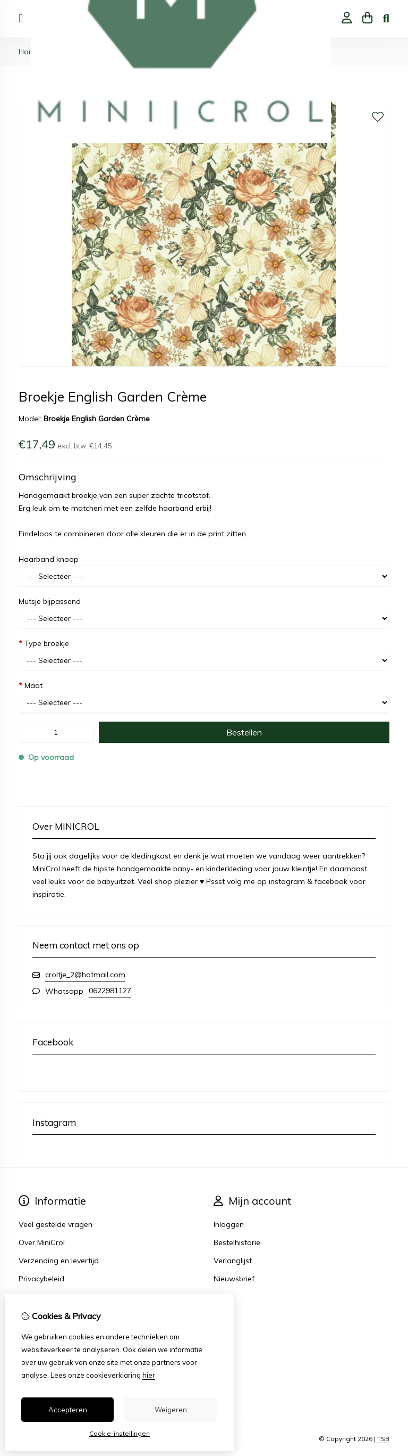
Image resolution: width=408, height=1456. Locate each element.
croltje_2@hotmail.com (85, 974)
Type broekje (44, 643)
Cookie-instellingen (119, 1433)
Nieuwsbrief (234, 1278)
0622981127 (110, 990)
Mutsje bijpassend (50, 601)
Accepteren (67, 1409)
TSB (383, 1439)
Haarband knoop (49, 559)
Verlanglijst (233, 1260)
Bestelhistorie (237, 1242)
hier (148, 1375)
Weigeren (171, 1409)
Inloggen (229, 1224)
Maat (30, 685)
